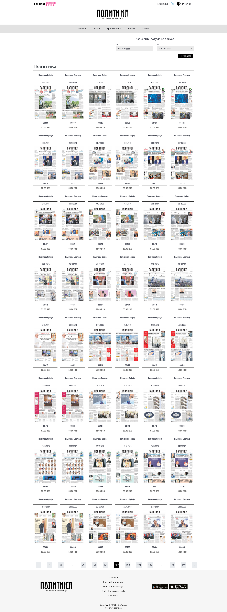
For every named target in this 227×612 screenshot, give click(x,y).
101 (106, 565)
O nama (113, 577)
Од (117, 44)
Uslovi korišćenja (113, 586)
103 (128, 565)
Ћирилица (162, 3)
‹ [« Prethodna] (38, 565)
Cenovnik (113, 595)
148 (172, 565)
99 (83, 565)
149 (184, 565)
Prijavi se (187, 3)
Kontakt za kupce (113, 582)
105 (150, 565)
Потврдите (185, 56)
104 (139, 565)
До (158, 44)
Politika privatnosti (113, 591)
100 (94, 565)
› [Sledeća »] (194, 565)
